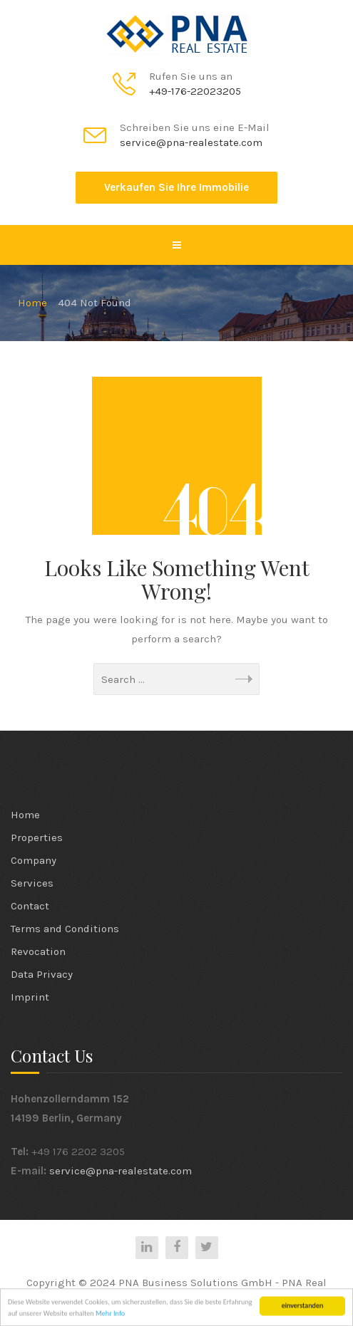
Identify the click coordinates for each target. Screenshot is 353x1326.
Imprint (30, 997)
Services (32, 883)
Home (25, 814)
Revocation (38, 951)
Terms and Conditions (65, 928)
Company (33, 860)
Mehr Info (110, 1315)
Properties (37, 837)
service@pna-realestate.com (120, 1170)
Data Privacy (42, 974)
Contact (30, 905)
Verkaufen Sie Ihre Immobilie (176, 187)
